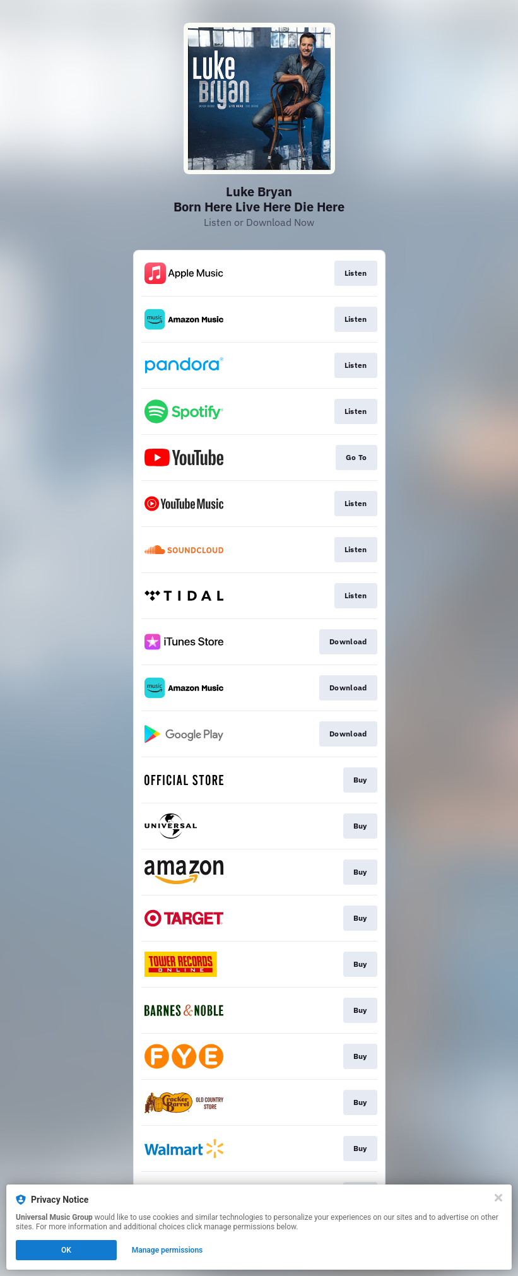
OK (66, 1250)
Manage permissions (167, 1250)
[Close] (498, 1198)
